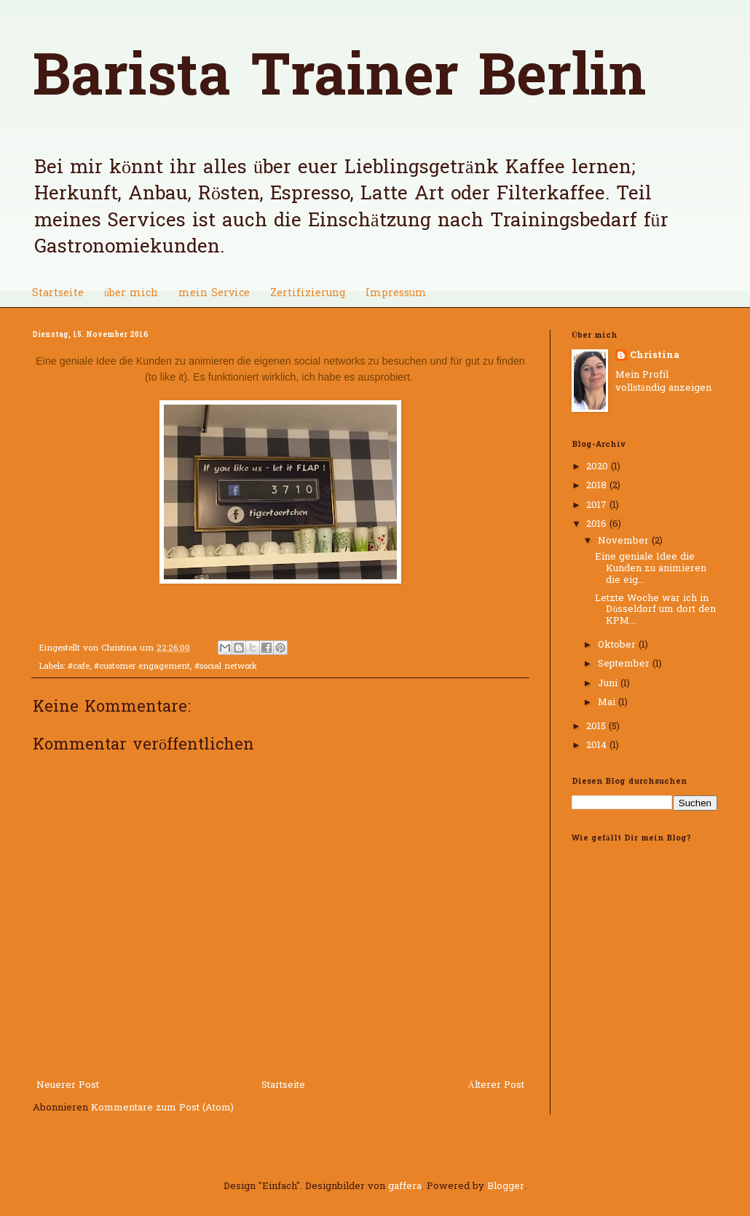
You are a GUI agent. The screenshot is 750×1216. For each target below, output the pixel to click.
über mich (131, 293)
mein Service (214, 293)
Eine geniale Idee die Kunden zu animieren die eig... (650, 568)
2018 (597, 486)
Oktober (618, 645)
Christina (654, 355)
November (625, 541)
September (625, 664)
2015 (597, 727)
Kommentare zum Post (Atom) (162, 1108)
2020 (598, 467)
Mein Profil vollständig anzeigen (663, 381)
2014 (597, 745)
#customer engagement (142, 667)
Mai (608, 703)
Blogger (505, 1186)
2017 (597, 505)
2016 (597, 524)
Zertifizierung (307, 293)
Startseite (58, 293)
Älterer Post (496, 1085)
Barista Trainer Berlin (340, 80)
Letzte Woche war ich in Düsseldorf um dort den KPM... (655, 610)
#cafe (79, 667)
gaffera (405, 1186)
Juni (609, 684)
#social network (225, 667)
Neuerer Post (67, 1085)
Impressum (396, 293)
